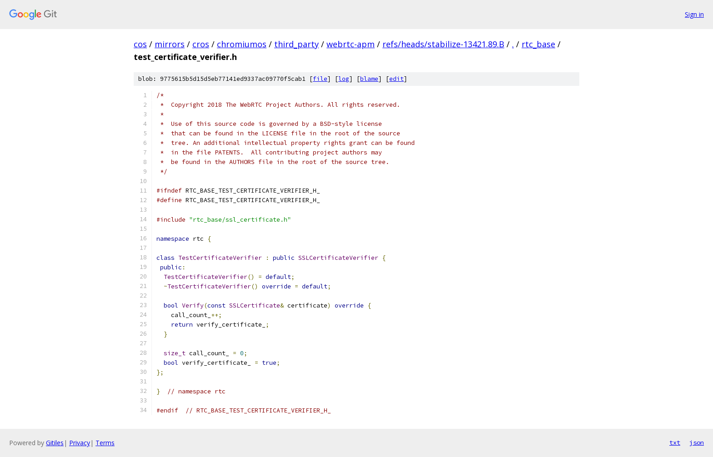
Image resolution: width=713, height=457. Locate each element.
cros (200, 44)
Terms (105, 442)
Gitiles (55, 442)
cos (140, 44)
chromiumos (241, 44)
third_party (296, 44)
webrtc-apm (350, 44)
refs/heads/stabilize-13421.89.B (443, 44)
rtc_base (538, 44)
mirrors (170, 44)
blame (369, 79)
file (320, 79)
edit (396, 79)
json (696, 442)
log (343, 79)
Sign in (694, 14)
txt (674, 442)
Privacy (79, 442)
